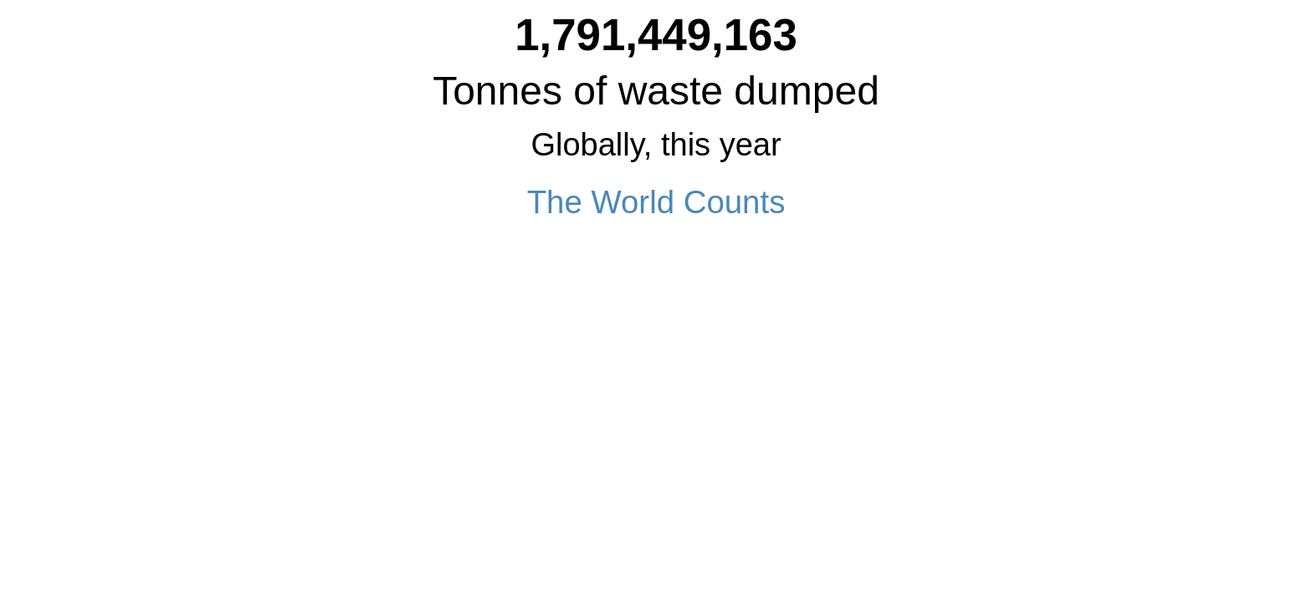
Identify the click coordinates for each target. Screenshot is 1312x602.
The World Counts (656, 202)
